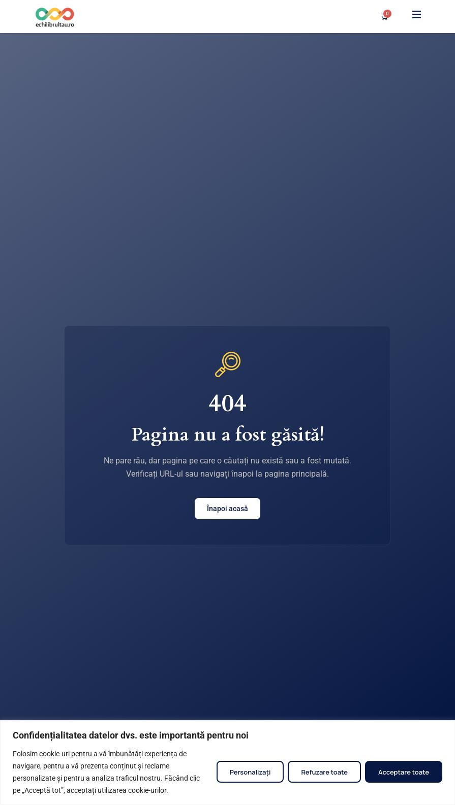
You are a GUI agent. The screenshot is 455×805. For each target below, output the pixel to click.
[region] (227, 762)
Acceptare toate (403, 772)
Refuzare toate (324, 772)
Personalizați (250, 772)
